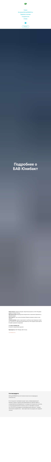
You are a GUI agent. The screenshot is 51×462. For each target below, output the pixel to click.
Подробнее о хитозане (25, 14)
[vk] (25, 23)
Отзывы (25, 18)
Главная (25, 10)
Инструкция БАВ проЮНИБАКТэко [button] (25, 12)
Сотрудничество (25, 16)
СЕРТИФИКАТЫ (12, 332)
